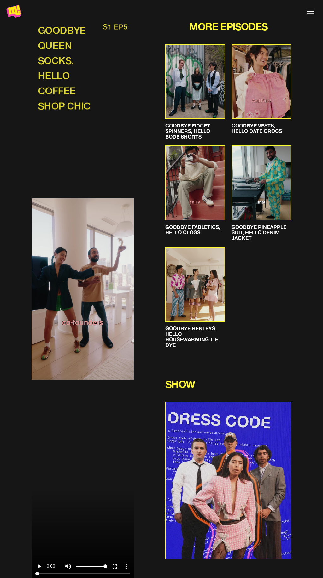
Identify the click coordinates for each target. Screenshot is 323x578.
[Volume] (91, 566)
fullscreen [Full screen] (115, 566)
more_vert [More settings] (126, 566)
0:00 (51, 566)
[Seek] (82, 573)
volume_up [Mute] (68, 566)
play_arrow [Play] (39, 566)
